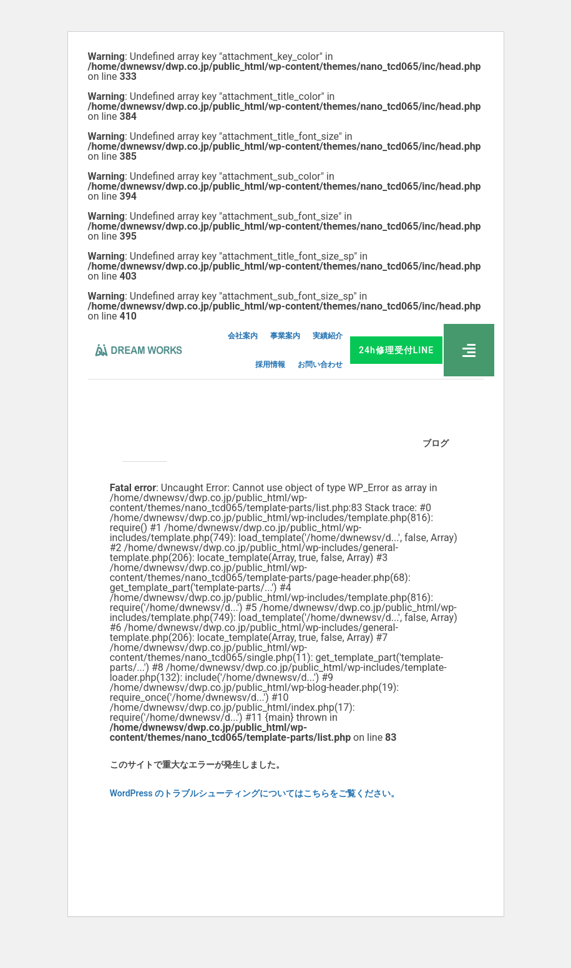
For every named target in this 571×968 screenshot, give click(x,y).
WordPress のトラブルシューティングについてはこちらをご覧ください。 (254, 793)
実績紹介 (328, 335)
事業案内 (285, 335)
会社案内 (243, 335)
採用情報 (270, 364)
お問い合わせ (320, 364)
